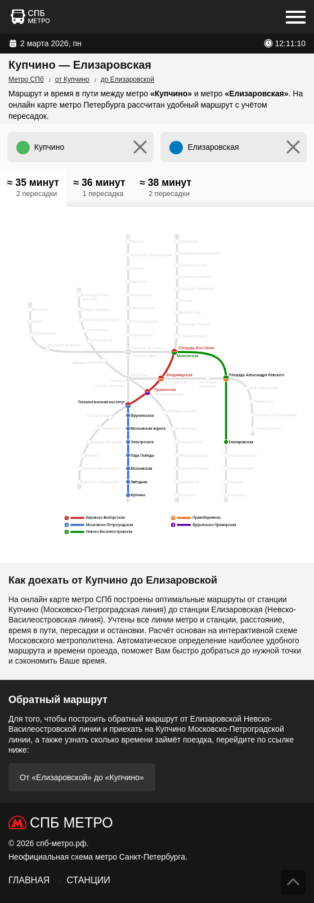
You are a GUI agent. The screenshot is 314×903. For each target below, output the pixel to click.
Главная (29, 880)
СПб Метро (71, 822)
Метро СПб (26, 79)
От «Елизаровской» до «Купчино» (82, 777)
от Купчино (72, 79)
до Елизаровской (127, 79)
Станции (88, 880)
